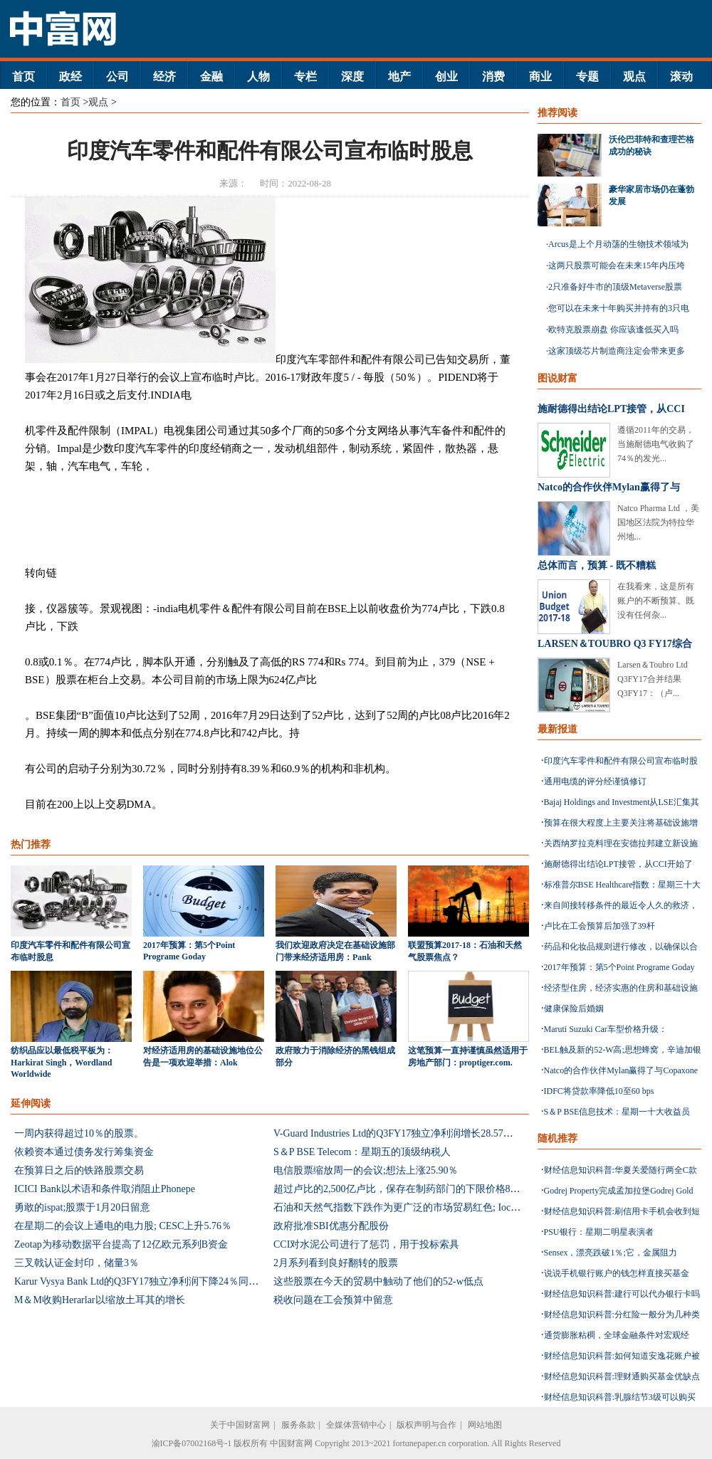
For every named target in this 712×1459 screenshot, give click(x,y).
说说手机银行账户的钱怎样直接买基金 (616, 1273)
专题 (587, 76)
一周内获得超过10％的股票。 (79, 1133)
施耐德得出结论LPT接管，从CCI (611, 409)
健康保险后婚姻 (574, 1008)
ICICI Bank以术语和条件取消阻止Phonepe (104, 1189)
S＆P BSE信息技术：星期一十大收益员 (617, 1112)
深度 (352, 76)
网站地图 (485, 1425)
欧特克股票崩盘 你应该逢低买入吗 (613, 330)
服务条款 (298, 1425)
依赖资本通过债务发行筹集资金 (84, 1152)
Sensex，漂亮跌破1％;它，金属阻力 (610, 1253)
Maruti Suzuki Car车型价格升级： (605, 1029)
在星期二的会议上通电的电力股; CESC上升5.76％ (122, 1226)
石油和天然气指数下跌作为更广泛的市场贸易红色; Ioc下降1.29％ (415, 1207)
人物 (258, 76)
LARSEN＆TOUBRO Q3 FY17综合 (615, 643)
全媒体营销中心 (356, 1425)
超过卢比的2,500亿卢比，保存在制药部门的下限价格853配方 (406, 1189)
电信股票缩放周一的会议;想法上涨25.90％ (365, 1170)
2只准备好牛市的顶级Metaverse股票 (615, 287)
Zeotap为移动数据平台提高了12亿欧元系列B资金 (121, 1244)
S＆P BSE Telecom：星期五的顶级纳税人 (362, 1152)
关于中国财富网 (240, 1425)
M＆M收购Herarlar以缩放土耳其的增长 (99, 1300)
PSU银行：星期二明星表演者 (599, 1232)
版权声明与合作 (426, 1425)
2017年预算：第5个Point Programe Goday (619, 967)
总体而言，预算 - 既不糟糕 (597, 565)
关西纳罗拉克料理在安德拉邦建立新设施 (621, 843)
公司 (117, 76)
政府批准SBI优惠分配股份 (331, 1226)
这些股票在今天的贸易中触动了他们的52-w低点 (378, 1281)
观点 (634, 76)
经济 (164, 76)
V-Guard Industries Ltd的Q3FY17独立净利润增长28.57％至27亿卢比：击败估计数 (448, 1133)
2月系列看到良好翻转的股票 (335, 1263)
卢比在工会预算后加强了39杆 (599, 926)
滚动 (681, 76)
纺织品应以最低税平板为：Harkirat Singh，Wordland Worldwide (62, 1062)
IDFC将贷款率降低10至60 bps (599, 1091)
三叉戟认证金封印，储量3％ (76, 1263)
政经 (70, 76)
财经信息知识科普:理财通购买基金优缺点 (622, 1376)
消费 (493, 76)
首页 (23, 76)
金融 (211, 76)
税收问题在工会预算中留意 (333, 1300)
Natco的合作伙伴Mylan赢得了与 (609, 487)
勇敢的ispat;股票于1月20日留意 (82, 1207)
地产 (399, 76)
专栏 (305, 76)
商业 (540, 76)
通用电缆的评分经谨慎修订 (595, 781)
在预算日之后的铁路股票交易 (79, 1170)
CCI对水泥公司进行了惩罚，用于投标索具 (366, 1244)
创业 (446, 76)
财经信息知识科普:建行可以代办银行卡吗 (622, 1294)
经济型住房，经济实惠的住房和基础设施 (621, 988)
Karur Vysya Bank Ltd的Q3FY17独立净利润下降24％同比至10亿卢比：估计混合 (186, 1281)
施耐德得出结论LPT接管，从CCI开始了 (618, 864)
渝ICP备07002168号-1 (192, 1443)
